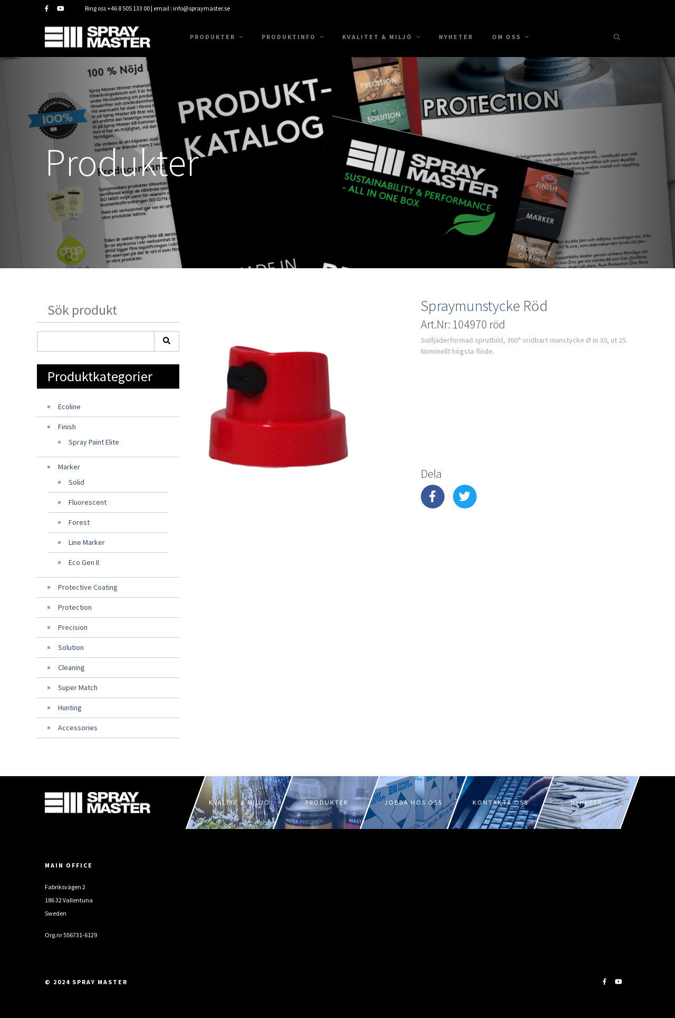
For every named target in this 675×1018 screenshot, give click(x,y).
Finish (67, 426)
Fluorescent (88, 502)
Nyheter (456, 37)
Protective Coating (88, 587)
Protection (75, 607)
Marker (69, 467)
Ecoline (69, 406)
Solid (76, 482)
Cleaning (71, 667)
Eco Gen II (84, 562)
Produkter (216, 37)
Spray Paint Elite (94, 442)
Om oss (510, 37)
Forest (79, 522)
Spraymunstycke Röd (484, 305)
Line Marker (87, 542)
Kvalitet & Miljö (381, 37)
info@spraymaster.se (201, 8)
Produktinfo (292, 37)
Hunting (70, 707)
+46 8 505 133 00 (128, 8)
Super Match (78, 687)
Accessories (78, 727)
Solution (71, 647)
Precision (73, 627)
